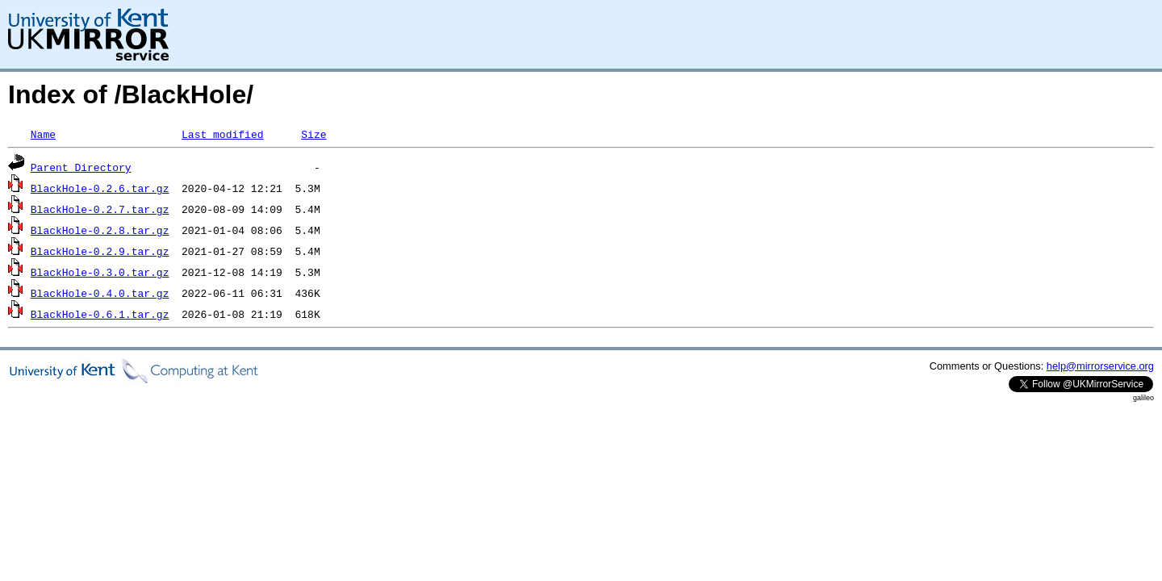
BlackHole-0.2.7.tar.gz (100, 209)
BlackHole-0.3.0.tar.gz (100, 272)
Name (43, 134)
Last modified (222, 134)
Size (313, 134)
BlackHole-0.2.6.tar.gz (100, 188)
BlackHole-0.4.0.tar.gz (100, 293)
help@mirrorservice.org (1100, 366)
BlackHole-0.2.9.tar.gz (100, 251)
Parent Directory (81, 167)
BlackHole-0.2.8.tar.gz (100, 230)
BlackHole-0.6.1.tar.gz (100, 314)
